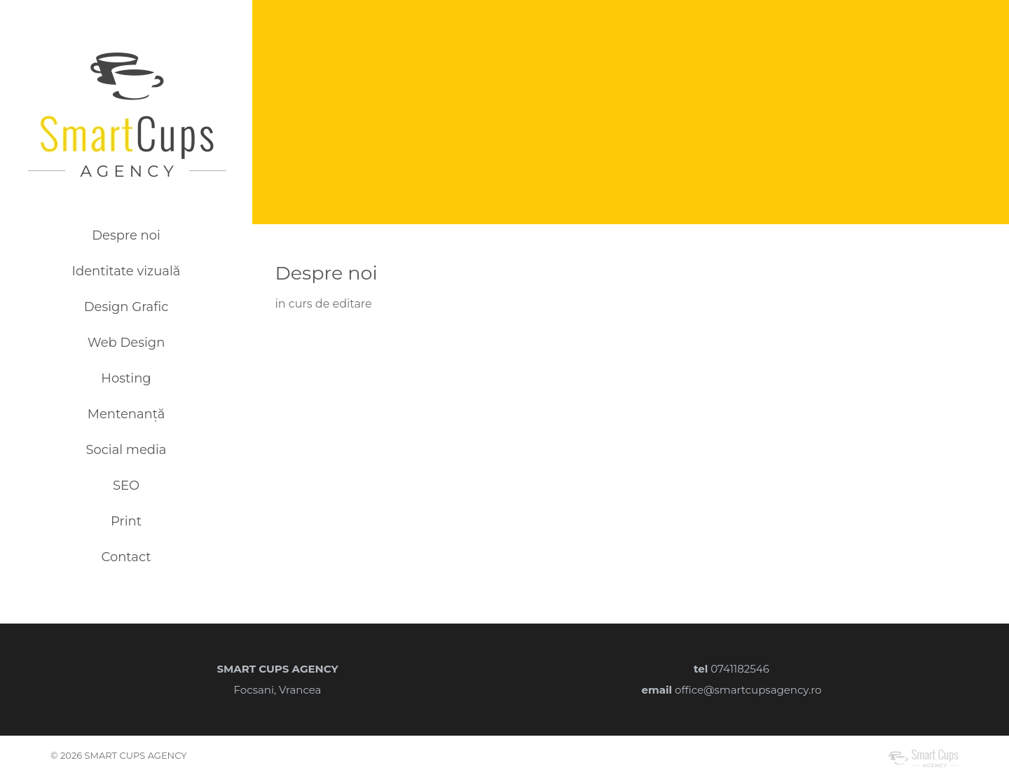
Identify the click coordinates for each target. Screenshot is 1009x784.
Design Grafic (126, 307)
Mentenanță (126, 414)
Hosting (126, 378)
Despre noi (126, 235)
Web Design (126, 342)
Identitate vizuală (126, 271)
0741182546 (740, 668)
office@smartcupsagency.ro (748, 689)
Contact (126, 557)
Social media (125, 450)
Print (126, 521)
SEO (126, 485)
